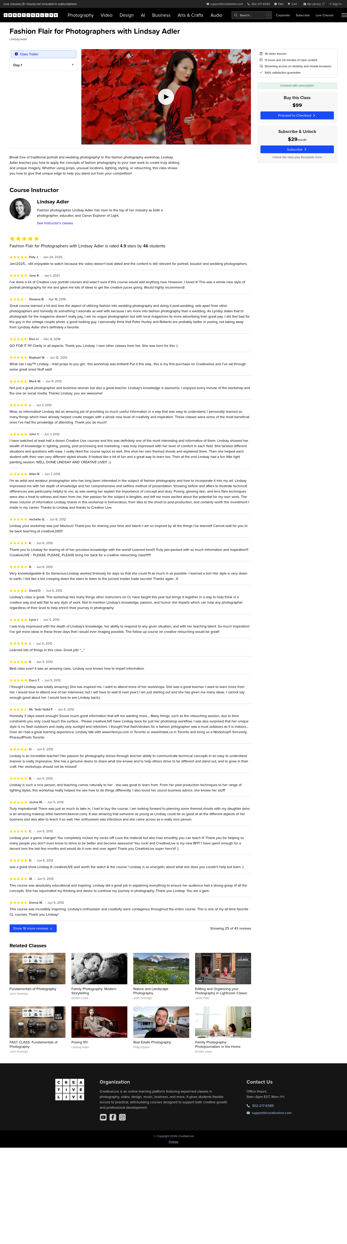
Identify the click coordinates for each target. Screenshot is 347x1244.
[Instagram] (122, 1117)
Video (106, 15)
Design (127, 15)
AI (143, 15)
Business (161, 15)
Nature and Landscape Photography (150, 991)
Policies (173, 1142)
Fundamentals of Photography (33, 988)
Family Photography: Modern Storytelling (93, 991)
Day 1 (17, 64)
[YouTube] (103, 1117)
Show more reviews (33, 928)
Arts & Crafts (190, 15)
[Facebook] (112, 1117)
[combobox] (252, 15)
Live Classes (325, 15)
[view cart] (293, 4)
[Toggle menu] (344, 15)
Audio (216, 15)
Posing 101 (79, 1042)
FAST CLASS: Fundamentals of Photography (34, 1044)
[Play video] (166, 96)
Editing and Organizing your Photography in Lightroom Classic (221, 991)
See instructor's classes (55, 223)
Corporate (283, 15)
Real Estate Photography (152, 1042)
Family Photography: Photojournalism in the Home (218, 1044)
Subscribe (303, 15)
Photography (81, 15)
